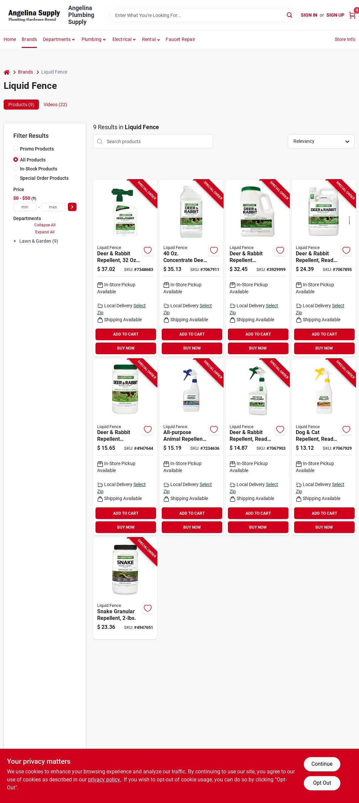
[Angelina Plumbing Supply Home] (34, 15)
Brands (29, 39)
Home (10, 39)
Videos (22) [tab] (55, 104)
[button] (151, 39)
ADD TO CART (125, 334)
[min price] (25, 207)
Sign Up (335, 15)
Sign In (309, 15)
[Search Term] (203, 15)
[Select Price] (72, 207)
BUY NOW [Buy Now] (126, 348)
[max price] (53, 207)
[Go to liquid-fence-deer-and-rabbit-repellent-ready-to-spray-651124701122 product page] (257, 447)
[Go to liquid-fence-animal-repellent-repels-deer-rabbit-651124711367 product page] (191, 268)
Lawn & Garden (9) (38, 241)
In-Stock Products (38, 168)
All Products (33, 159)
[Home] (7, 72)
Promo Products (37, 148)
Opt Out (322, 783)
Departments (57, 39)
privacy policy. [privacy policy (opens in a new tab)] (104, 779)
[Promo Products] (15, 148)
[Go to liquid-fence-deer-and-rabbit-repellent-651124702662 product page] (125, 447)
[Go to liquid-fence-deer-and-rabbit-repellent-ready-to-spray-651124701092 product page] (324, 268)
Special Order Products (44, 178)
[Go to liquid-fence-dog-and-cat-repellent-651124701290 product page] (324, 447)
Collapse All (45, 225)
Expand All (45, 232)
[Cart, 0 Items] (352, 15)
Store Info (345, 39)
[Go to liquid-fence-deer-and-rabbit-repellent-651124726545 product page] (257, 268)
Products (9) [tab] (21, 104)
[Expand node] (15, 241)
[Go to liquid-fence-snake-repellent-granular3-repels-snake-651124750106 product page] (125, 588)
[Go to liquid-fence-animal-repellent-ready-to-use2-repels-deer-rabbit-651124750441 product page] (125, 268)
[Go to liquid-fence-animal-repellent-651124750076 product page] (191, 447)
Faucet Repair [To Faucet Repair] (180, 39)
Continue (321, 764)
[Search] (290, 14)
